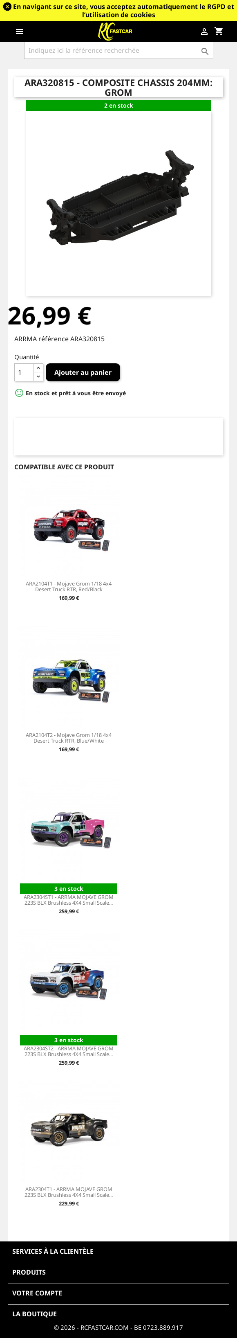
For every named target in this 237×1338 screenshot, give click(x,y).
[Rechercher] (118, 50)
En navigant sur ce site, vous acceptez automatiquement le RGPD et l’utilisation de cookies (123, 10)
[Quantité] (24, 372)
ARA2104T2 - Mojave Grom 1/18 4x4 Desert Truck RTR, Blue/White (69, 737)
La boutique (34, 1313)
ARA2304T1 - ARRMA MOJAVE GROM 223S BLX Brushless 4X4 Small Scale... (69, 1192)
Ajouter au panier (83, 372)
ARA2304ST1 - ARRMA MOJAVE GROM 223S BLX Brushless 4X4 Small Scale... (69, 900)
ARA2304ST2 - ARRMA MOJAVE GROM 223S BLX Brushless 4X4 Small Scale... (69, 1051)
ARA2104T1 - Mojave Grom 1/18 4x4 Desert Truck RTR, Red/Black (69, 586)
